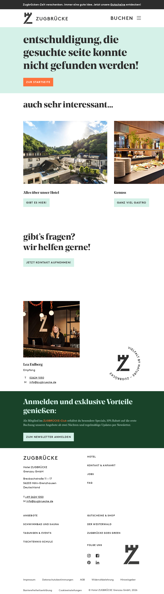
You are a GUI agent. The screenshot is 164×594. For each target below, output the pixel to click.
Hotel (91, 456)
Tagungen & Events (37, 533)
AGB (82, 579)
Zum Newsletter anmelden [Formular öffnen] (48, 437)
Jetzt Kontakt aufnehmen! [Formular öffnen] (48, 262)
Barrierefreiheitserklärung (37, 590)
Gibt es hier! (36, 202)
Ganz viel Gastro (131, 202)
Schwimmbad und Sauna (41, 524)
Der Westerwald (99, 524)
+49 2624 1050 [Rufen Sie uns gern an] (34, 497)
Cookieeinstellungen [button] (70, 590)
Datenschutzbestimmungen (57, 579)
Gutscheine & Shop (101, 515)
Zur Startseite (38, 82)
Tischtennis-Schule (38, 541)
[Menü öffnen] (139, 18)
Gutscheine (117, 4)
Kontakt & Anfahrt (101, 465)
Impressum (29, 579)
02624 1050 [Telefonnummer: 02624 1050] (36, 377)
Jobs (90, 474)
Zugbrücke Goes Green (104, 533)
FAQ (90, 482)
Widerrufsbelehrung (103, 579)
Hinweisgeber (128, 579)
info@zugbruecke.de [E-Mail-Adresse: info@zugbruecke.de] (42, 382)
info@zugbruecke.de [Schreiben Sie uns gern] (39, 501)
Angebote (30, 515)
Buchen (121, 18)
